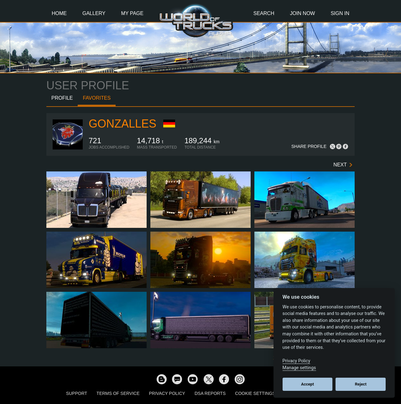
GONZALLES (122, 123)
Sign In (340, 13)
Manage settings (299, 367)
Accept (307, 384)
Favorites (97, 98)
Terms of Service (117, 393)
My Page (132, 13)
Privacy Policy (167, 393)
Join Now (302, 13)
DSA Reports (210, 393)
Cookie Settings (255, 393)
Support (76, 393)
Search (263, 13)
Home (59, 13)
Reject (361, 384)
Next (340, 164)
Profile (62, 98)
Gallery (94, 13)
